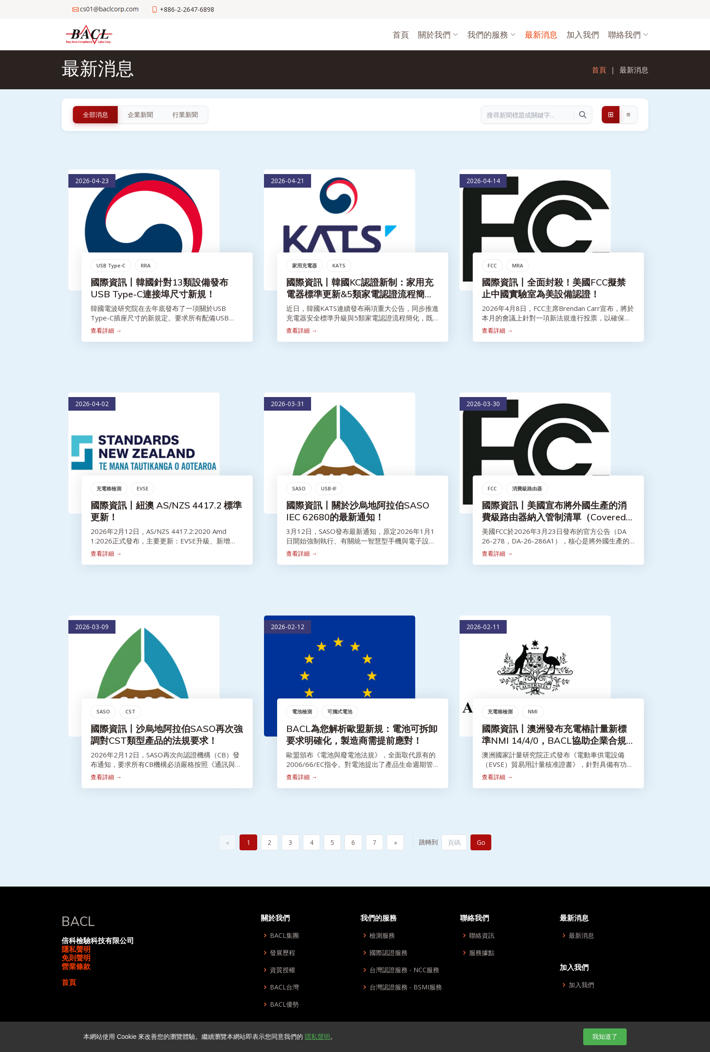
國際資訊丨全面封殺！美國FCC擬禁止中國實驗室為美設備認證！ (555, 289)
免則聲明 (76, 958)
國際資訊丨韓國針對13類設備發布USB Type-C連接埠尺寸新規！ (161, 289)
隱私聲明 (76, 949)
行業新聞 (185, 114)
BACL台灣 (284, 988)
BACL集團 (284, 936)
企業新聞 (140, 114)
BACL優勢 (284, 1005)
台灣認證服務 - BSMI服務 (405, 988)
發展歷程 (282, 953)
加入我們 (582, 34)
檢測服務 (382, 936)
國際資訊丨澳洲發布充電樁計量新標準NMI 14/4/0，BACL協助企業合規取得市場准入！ (555, 741)
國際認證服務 (388, 953)
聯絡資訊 (481, 936)
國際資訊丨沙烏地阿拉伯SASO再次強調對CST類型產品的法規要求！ (168, 735)
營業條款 (76, 967)
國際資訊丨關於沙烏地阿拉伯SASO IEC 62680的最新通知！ (359, 512)
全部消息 (95, 114)
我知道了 (605, 1036)
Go (485, 843)
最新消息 (541, 34)
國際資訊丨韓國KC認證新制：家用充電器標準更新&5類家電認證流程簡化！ (361, 295)
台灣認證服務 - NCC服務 (404, 971)
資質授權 (282, 971)
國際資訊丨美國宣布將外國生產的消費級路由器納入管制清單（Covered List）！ (555, 518)
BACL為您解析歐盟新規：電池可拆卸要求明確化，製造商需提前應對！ (363, 735)
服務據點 (481, 953)
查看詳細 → (107, 332)
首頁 (401, 34)
